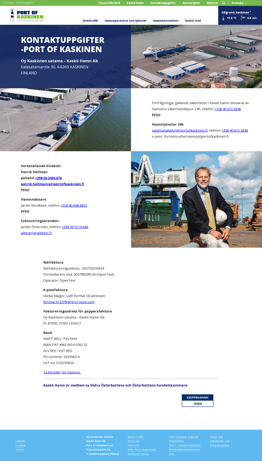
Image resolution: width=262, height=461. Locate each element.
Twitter (20, 449)
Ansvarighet (191, 3)
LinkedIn (20, 441)
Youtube (20, 445)
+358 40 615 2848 (227, 109)
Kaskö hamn (135, 3)
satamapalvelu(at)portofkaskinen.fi (180, 130)
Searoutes (134, 445)
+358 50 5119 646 (75, 227)
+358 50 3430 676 (48, 178)
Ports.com (134, 441)
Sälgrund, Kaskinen (236, 12)
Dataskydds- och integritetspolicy (220, 443)
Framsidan (8, 2)
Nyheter (212, 3)
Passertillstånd (109, 3)
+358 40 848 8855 (73, 205)
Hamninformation (165, 20)
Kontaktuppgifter (163, 3)
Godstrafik (90, 20)
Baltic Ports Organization (142, 449)
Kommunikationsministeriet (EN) (184, 451)
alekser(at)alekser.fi (36, 233)
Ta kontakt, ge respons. (62, 372)
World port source (138, 453)
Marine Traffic (136, 436)
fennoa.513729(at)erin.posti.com (68, 302)
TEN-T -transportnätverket (185, 445)
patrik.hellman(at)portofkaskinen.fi (52, 184)
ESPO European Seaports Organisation (183, 439)
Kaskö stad (193, 20)
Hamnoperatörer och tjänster (126, 20)
